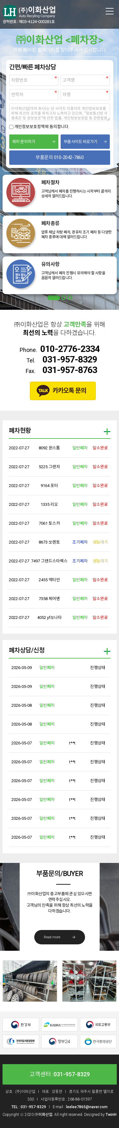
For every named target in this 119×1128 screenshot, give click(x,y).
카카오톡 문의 (69, 390)
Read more (52, 937)
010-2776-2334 (70, 349)
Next (116, 983)
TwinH (111, 1114)
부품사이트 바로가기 (80, 141)
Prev (2, 983)
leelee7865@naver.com (87, 1107)
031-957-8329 (70, 359)
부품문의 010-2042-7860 (59, 157)
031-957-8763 (70, 370)
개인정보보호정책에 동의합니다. (41, 126)
